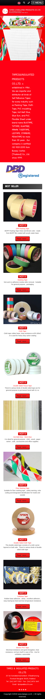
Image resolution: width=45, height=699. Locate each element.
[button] (3, 38)
